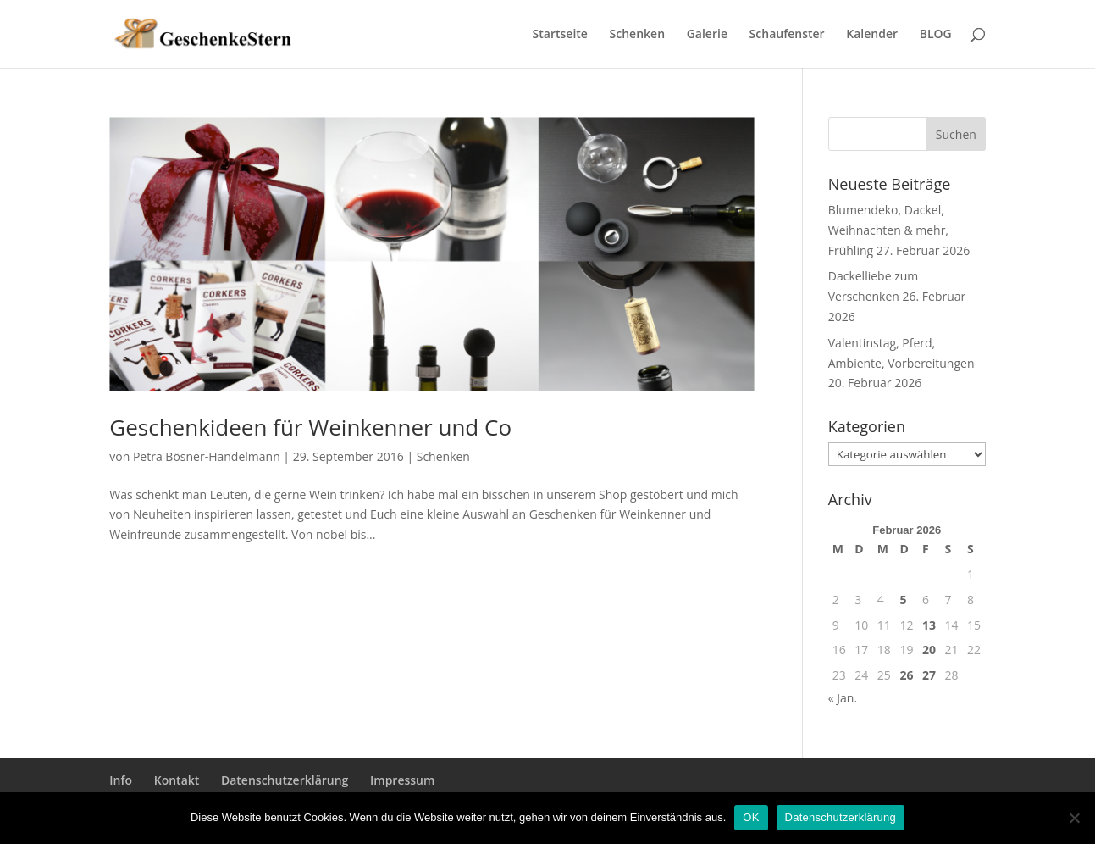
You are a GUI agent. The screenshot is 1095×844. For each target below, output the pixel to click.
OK (751, 817)
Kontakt (177, 780)
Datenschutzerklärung (284, 780)
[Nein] (1073, 817)
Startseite (560, 35)
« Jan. (842, 698)
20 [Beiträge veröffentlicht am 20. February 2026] (929, 649)
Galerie (707, 35)
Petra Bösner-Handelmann (206, 456)
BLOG (936, 35)
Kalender (872, 35)
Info (120, 780)
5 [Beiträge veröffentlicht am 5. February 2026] (902, 599)
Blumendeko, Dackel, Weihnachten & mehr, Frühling (888, 230)
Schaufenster (787, 35)
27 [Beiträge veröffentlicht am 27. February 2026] (929, 675)
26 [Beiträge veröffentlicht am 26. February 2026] (906, 675)
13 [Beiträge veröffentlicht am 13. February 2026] (929, 625)
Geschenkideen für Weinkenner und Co (310, 427)
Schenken (637, 35)
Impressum (402, 780)
